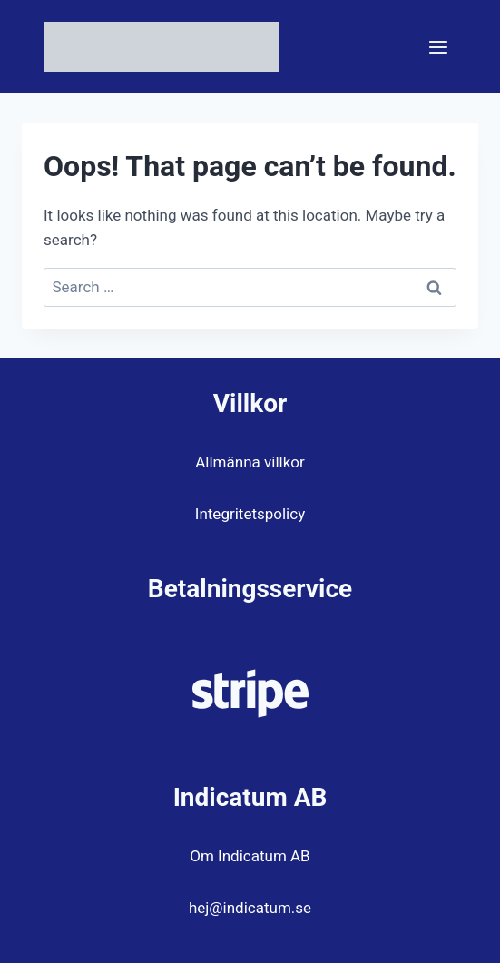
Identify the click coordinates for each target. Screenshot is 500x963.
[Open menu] (437, 47)
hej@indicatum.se (250, 908)
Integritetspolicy (250, 514)
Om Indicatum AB (249, 856)
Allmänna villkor (249, 462)
